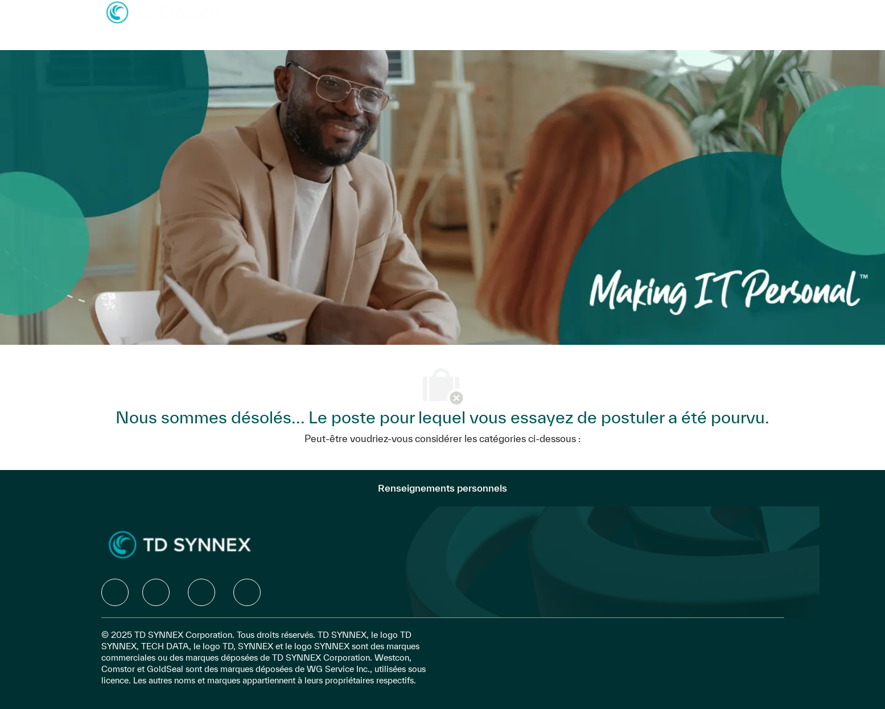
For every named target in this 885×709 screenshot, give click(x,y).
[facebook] (115, 592)
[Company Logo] (163, 11)
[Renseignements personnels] (442, 488)
